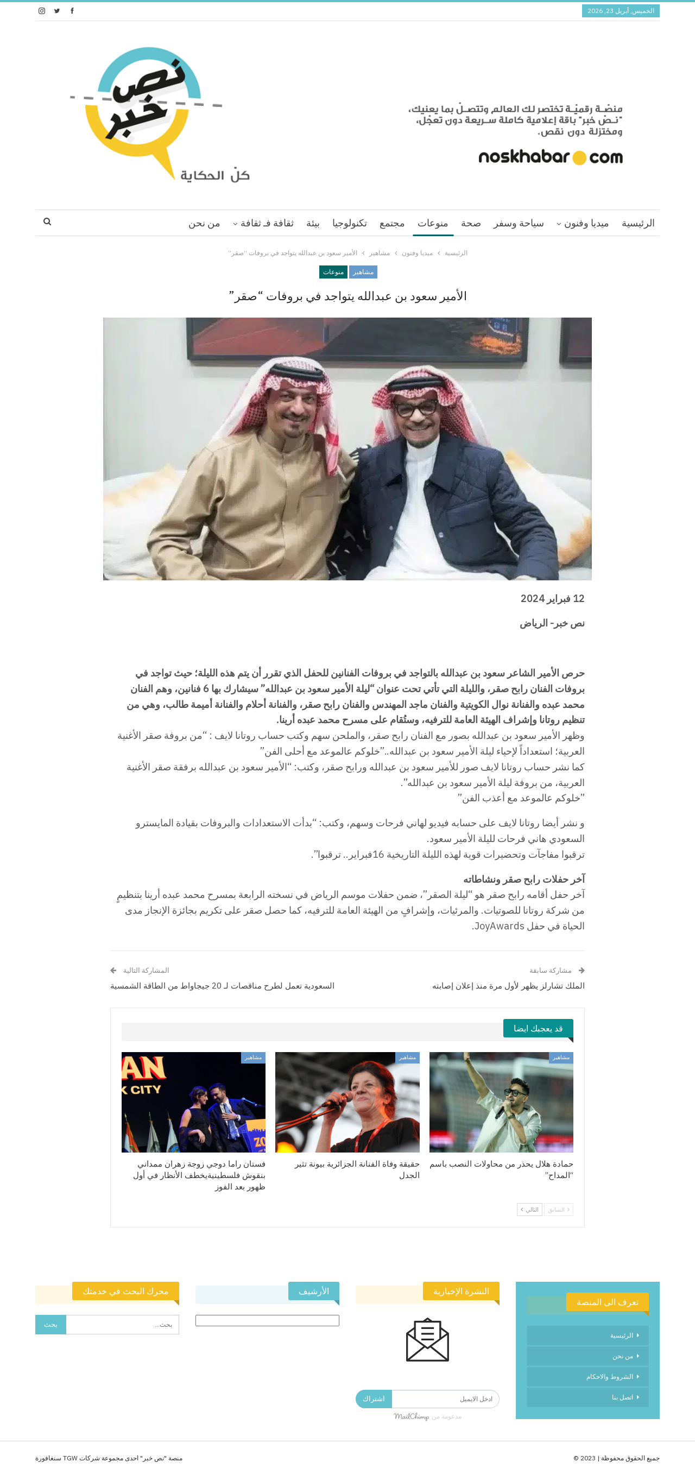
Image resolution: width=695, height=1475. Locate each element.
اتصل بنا (622, 1397)
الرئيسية (638, 223)
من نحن (204, 223)
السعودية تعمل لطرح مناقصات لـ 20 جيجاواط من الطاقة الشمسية (222, 985)
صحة (471, 223)
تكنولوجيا (349, 223)
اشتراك (374, 1398)
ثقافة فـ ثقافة (267, 223)
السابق (559, 1209)
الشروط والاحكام (609, 1376)
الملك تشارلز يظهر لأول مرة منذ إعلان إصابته (508, 985)
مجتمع (392, 223)
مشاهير (363, 272)
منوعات (433, 223)
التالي (530, 1209)
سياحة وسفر (519, 223)
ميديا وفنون (586, 223)
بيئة (313, 223)
